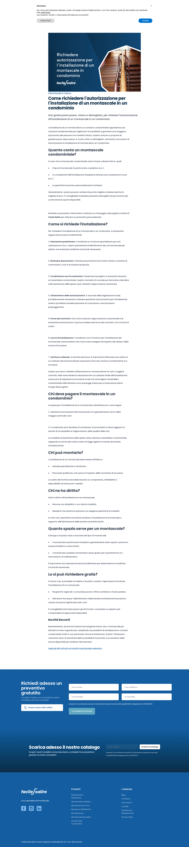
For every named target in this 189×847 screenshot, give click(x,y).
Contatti (125, 806)
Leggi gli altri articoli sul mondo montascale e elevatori (75, 648)
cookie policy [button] (45, 832)
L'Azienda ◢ (163, 7)
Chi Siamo (126, 799)
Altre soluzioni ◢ (126, 7)
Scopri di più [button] (45, 840)
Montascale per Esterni (81, 817)
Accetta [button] (145, 840)
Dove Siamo (127, 802)
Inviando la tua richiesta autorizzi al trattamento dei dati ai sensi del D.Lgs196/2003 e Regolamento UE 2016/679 (110, 704)
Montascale (63, 7)
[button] (151, 826)
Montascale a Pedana (81, 801)
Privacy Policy (127, 817)
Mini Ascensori (77, 813)
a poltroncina (80, 168)
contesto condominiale (96, 127)
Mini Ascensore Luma (80, 805)
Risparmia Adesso (146, 7)
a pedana (93, 168)
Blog (123, 795)
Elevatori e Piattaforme (81, 809)
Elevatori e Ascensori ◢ (107, 7)
